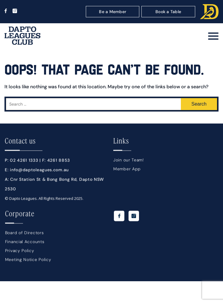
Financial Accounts (25, 243)
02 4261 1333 (24, 162)
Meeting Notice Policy (28, 261)
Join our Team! (128, 162)
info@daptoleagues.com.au (39, 171)
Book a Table (168, 11)
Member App (127, 171)
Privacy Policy (19, 252)
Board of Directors (24, 234)
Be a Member (112, 11)
